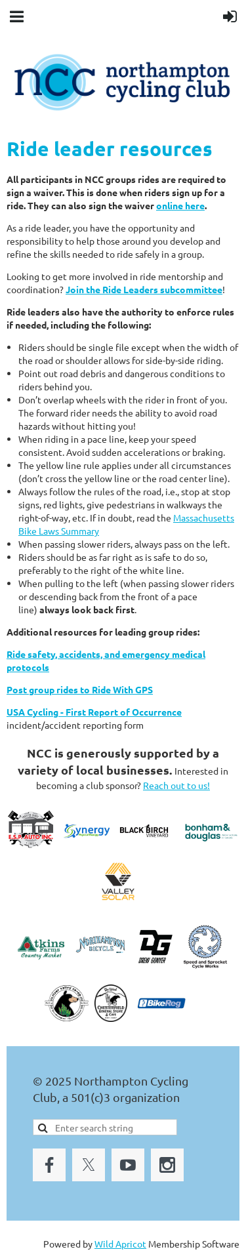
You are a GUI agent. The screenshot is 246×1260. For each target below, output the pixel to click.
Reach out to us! (176, 785)
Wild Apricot (120, 1244)
